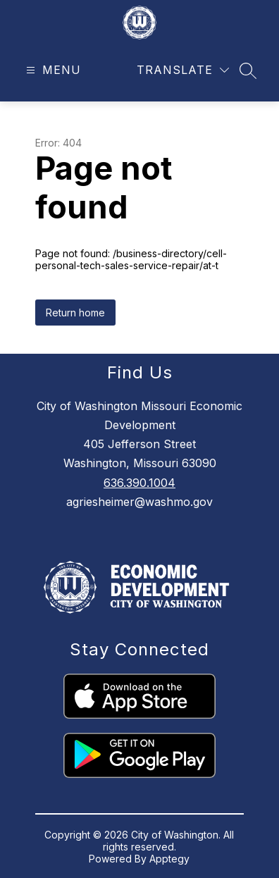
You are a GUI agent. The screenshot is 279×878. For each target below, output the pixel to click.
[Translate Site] (182, 70)
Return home (75, 313)
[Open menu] (52, 70)
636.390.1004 (139, 483)
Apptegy (169, 859)
